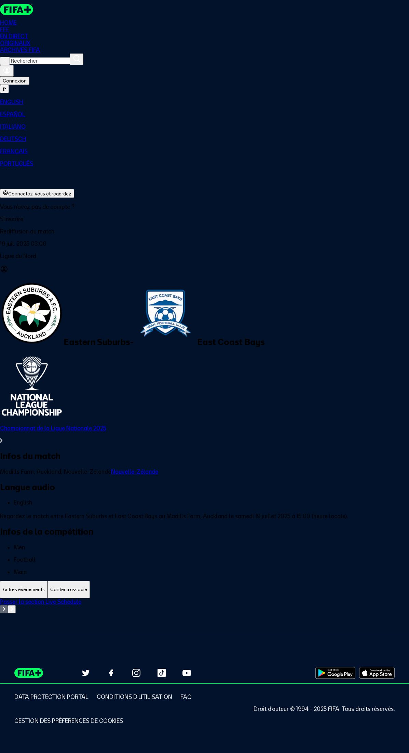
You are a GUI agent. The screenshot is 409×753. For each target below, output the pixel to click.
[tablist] (204, 589)
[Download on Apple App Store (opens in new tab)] (377, 672)
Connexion (15, 81)
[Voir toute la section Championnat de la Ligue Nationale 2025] (204, 434)
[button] (204, 219)
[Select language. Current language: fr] (4, 89)
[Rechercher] (76, 59)
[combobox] (40, 61)
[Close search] (5, 61)
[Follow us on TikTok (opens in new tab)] (161, 672)
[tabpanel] (204, 615)
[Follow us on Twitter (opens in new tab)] (85, 672)
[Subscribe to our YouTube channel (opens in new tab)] (186, 672)
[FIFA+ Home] (16, 9)
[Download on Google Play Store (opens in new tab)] (335, 672)
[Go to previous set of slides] (4, 609)
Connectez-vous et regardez (37, 193)
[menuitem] (204, 102)
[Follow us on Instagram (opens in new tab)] (136, 672)
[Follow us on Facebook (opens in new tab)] (111, 672)
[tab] (23, 589)
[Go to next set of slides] (12, 609)
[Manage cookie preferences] (68, 721)
